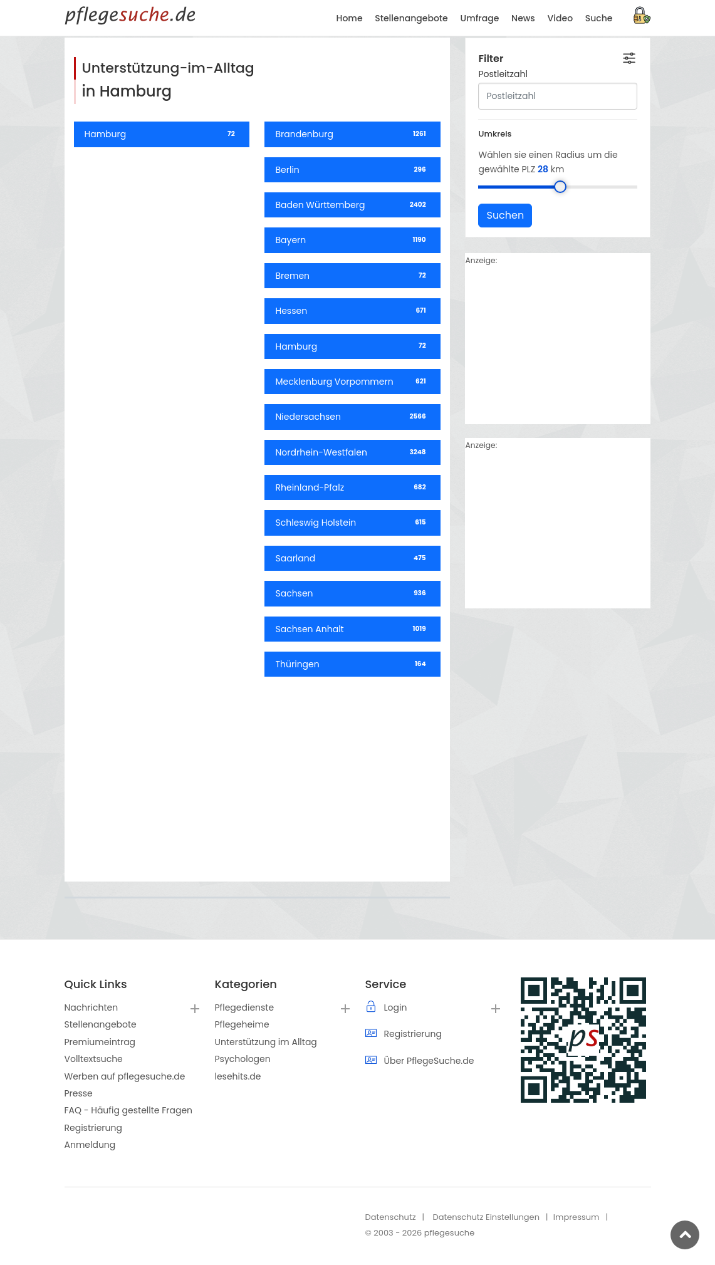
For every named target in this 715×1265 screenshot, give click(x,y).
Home (350, 18)
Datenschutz (390, 1217)
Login (395, 1007)
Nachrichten (91, 1007)
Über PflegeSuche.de (429, 1060)
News (523, 18)
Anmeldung (90, 1144)
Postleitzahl (502, 105)
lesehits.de (238, 1076)
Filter (490, 90)
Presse (79, 1093)
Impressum (576, 1217)
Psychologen (243, 1059)
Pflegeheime (242, 1024)
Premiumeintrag (100, 1042)
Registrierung (93, 1128)
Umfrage (479, 18)
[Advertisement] (257, 774)
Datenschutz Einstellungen (486, 1217)
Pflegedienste (244, 1007)
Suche (599, 18)
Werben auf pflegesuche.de (125, 1076)
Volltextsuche (94, 1059)
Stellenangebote (101, 1024)
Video (560, 18)
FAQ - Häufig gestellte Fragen (129, 1110)
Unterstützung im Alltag (266, 1042)
